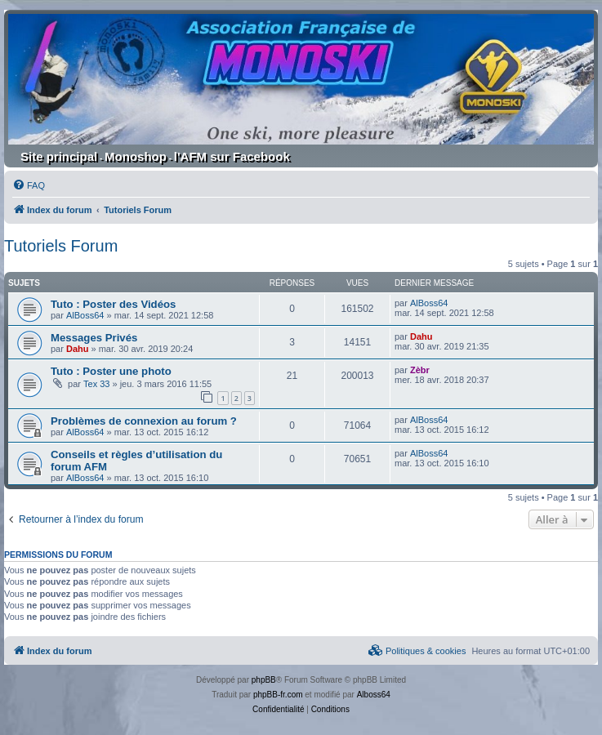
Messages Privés (94, 338)
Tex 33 (96, 384)
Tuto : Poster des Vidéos (113, 304)
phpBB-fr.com (278, 694)
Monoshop (136, 156)
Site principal (58, 156)
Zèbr (420, 370)
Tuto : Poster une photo (111, 371)
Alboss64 (373, 694)
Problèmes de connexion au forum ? (144, 421)
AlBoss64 (85, 315)
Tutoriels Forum (61, 246)
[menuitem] (28, 185)
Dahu (77, 349)
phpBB (264, 679)
